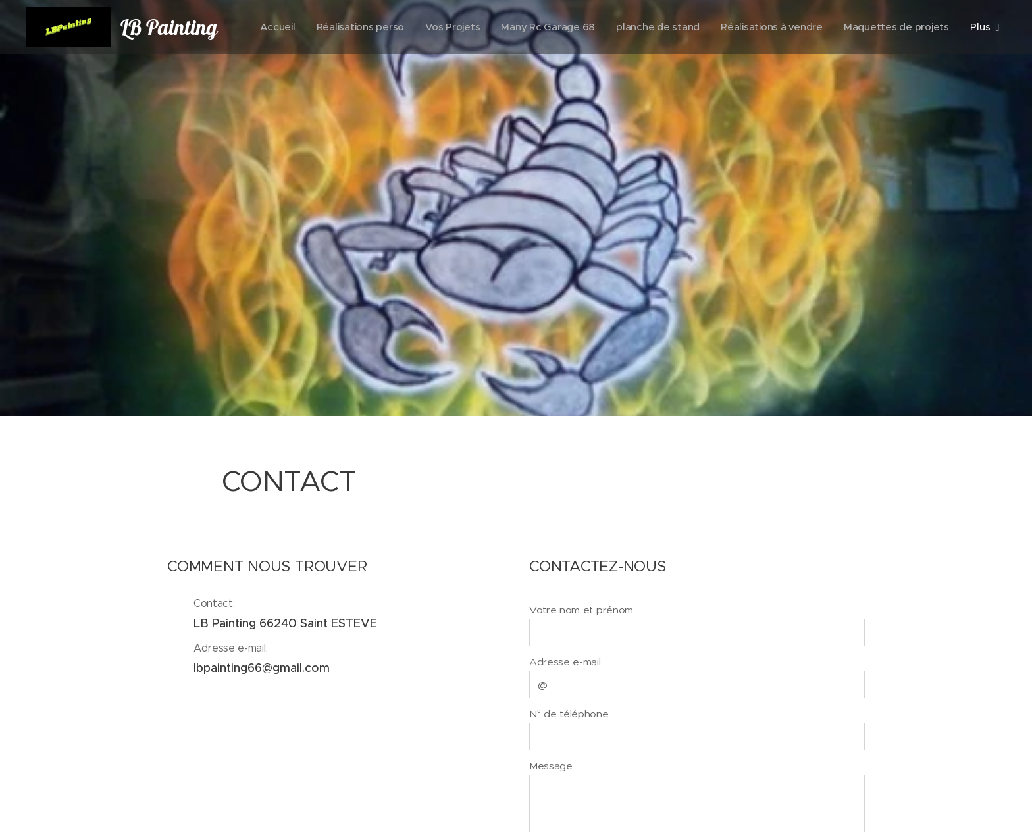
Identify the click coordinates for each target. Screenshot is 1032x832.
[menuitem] (394, 27)
